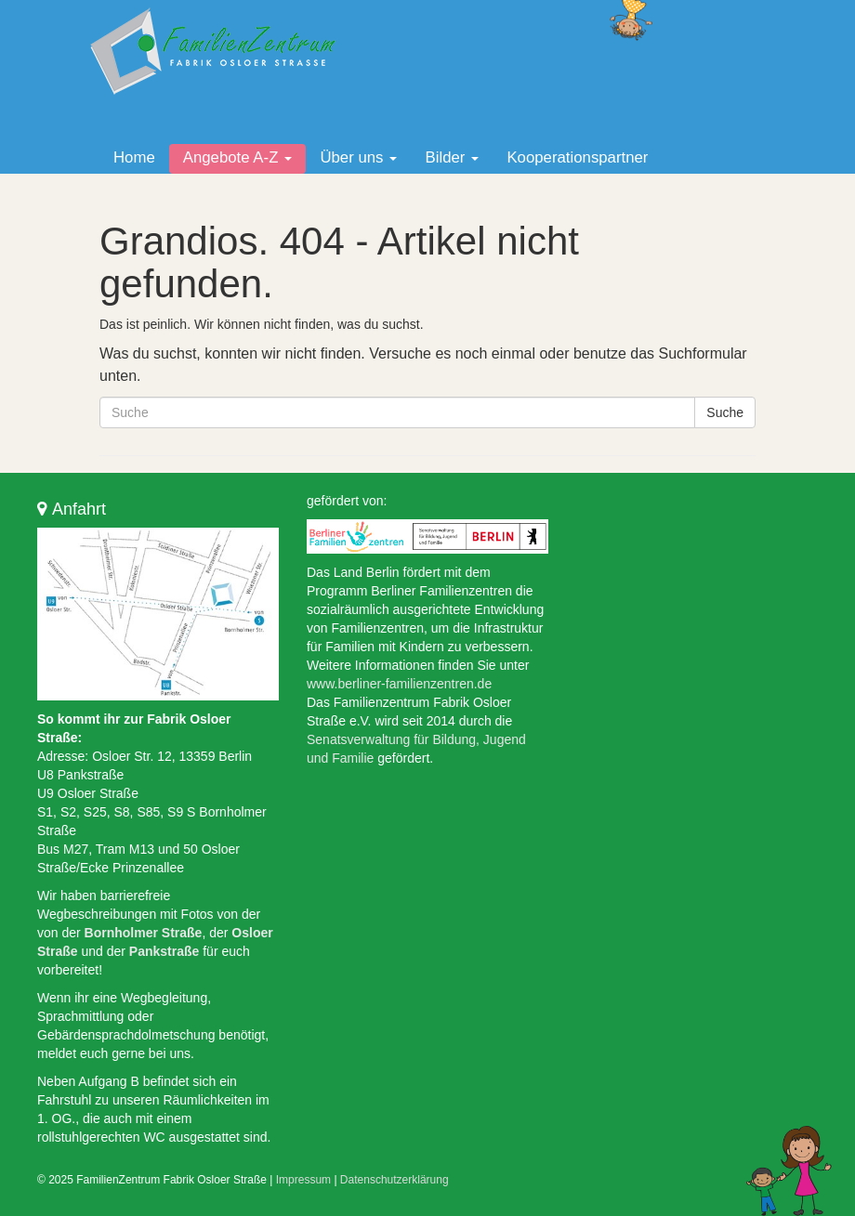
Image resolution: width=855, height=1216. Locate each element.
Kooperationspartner (577, 157)
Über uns (358, 157)
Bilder (452, 157)
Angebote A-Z (238, 157)
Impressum (303, 1179)
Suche (724, 412)
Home (134, 157)
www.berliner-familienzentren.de (399, 683)
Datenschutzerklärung (394, 1179)
